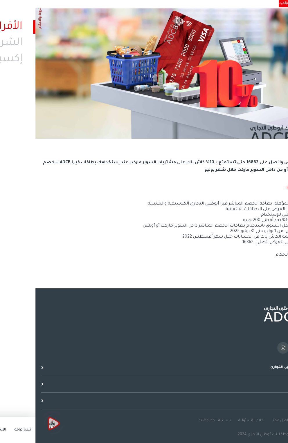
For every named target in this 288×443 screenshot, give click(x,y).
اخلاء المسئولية (216, 421)
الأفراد (280, 3)
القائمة (280, 25)
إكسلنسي (243, 3)
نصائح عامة (272, 421)
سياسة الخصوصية (179, 421)
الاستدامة (222, 3)
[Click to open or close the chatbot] (17, 426)
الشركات (263, 3)
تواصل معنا (246, 421)
